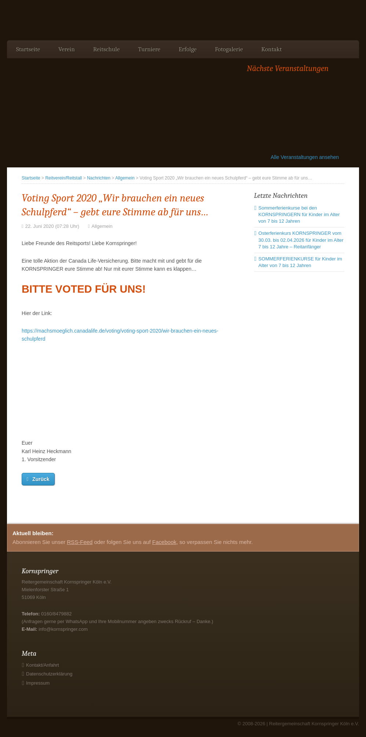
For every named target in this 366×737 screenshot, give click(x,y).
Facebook (164, 542)
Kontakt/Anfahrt (42, 665)
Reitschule (106, 49)
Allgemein (125, 178)
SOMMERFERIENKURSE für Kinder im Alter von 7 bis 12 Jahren (300, 262)
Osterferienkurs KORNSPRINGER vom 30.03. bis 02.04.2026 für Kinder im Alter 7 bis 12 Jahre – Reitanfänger (301, 239)
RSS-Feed (79, 542)
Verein (66, 49)
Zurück (41, 479)
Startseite (28, 49)
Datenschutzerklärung (49, 674)
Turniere (149, 49)
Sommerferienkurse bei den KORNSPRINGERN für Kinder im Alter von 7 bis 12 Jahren (299, 214)
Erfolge (188, 49)
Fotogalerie (229, 49)
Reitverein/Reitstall (63, 178)
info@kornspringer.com (63, 629)
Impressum (38, 683)
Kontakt (271, 49)
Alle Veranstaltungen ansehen (305, 157)
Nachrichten (98, 178)
